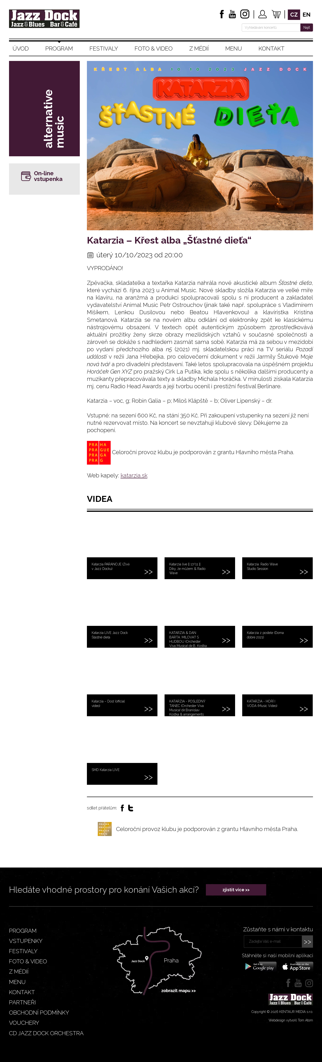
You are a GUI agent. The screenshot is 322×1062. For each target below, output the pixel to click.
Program (59, 48)
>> (307, 941)
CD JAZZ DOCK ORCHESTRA (46, 1033)
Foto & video (154, 48)
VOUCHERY (24, 1022)
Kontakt (271, 48)
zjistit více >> (236, 889)
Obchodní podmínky (39, 1012)
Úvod (21, 48)
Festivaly (104, 48)
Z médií (199, 48)
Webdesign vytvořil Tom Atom (291, 1020)
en (307, 14)
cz (294, 14)
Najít (306, 27)
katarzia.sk (134, 475)
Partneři (22, 1002)
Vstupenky (26, 940)
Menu (233, 48)
